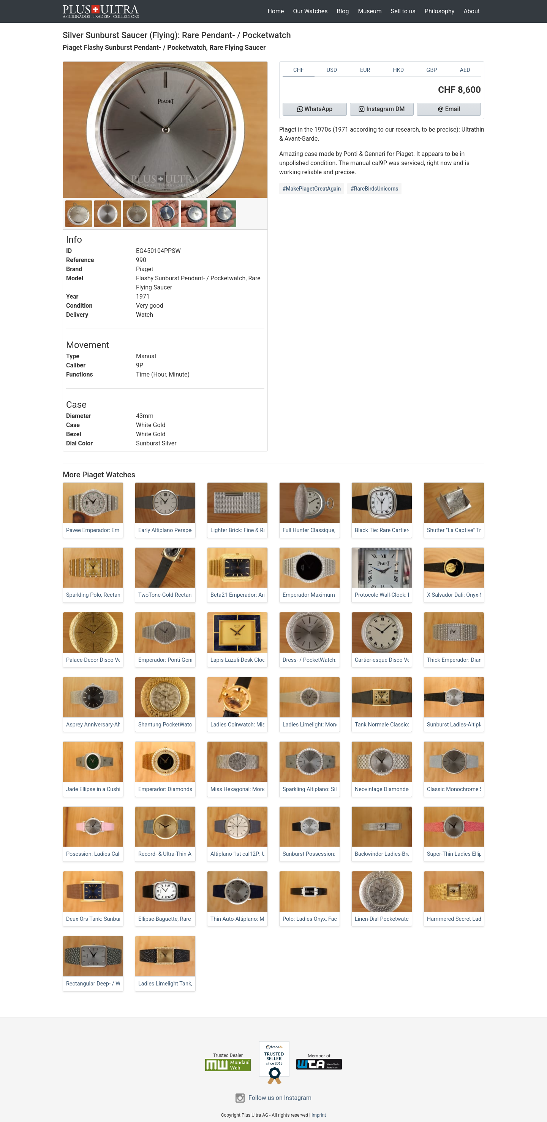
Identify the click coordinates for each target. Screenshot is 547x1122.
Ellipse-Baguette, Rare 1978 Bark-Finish (185, 919)
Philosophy (440, 11)
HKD (398, 70)
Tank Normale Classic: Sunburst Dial (399, 725)
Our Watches (310, 11)
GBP (432, 70)
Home (275, 11)
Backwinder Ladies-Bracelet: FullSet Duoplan (409, 854)
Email (449, 109)
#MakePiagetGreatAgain (312, 189)
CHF (298, 70)
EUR (365, 70)
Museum (369, 11)
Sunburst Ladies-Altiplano (458, 725)
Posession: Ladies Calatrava (100, 854)
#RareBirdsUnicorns (374, 189)
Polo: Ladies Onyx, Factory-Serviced (326, 919)
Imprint (318, 1115)
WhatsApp (315, 109)
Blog (343, 11)
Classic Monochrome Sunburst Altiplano (476, 789)
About (471, 11)
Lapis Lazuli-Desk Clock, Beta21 (249, 660)
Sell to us (403, 11)
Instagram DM (382, 109)
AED (465, 70)
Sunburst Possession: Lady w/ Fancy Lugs (334, 854)
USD (332, 70)
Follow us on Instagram (279, 1097)
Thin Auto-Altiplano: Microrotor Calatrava (259, 919)
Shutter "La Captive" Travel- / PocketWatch (478, 530)
